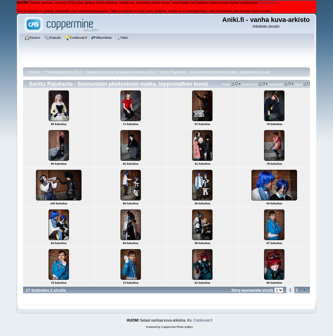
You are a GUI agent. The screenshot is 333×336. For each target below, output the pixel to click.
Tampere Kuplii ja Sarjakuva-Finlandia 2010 (120, 72)
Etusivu (35, 72)
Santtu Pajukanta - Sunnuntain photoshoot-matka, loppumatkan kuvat (214, 72)
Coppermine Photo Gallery (177, 326)
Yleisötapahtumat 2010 (63, 72)
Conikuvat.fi (267, 3)
